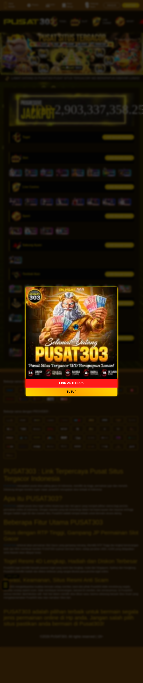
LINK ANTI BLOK (71, 382)
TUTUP (71, 391)
